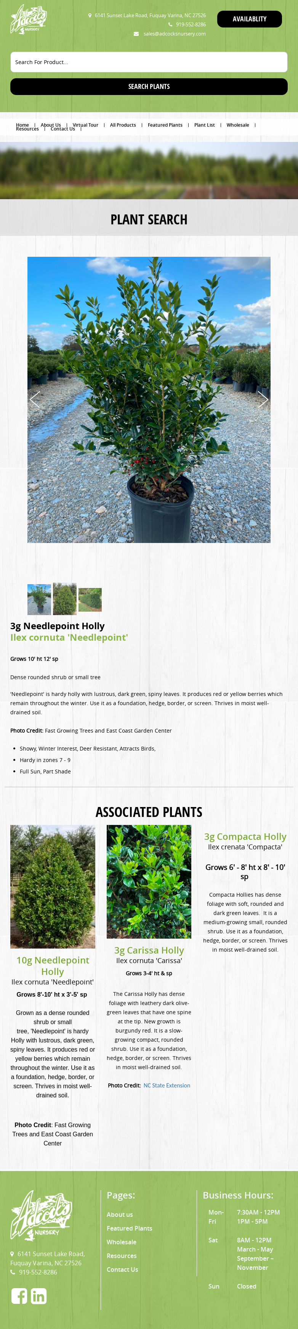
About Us (51, 125)
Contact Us (63, 129)
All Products (123, 125)
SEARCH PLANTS (149, 86)
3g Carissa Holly (149, 950)
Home (22, 125)
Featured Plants (165, 125)
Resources (27, 129)
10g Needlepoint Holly (52, 966)
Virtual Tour (85, 125)
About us (120, 1214)
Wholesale (238, 125)
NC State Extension (167, 1085)
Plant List (204, 125)
